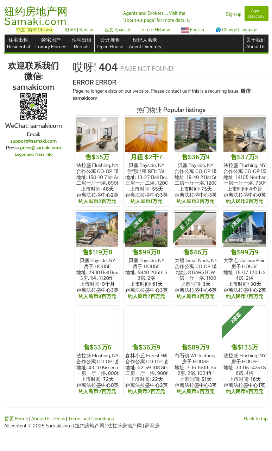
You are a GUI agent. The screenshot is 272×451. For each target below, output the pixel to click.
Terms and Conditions (91, 418)
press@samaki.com (40, 147)
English (192, 30)
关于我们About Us (256, 43)
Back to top (256, 418)
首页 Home (16, 418)
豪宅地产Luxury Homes (51, 43)
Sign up (234, 14)
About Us (41, 418)
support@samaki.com (33, 141)
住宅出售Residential (18, 43)
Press (59, 418)
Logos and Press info (34, 154)
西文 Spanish (117, 30)
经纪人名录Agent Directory (145, 43)
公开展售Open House (110, 43)
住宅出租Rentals (81, 43)
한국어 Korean (79, 30)
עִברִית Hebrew (155, 30)
